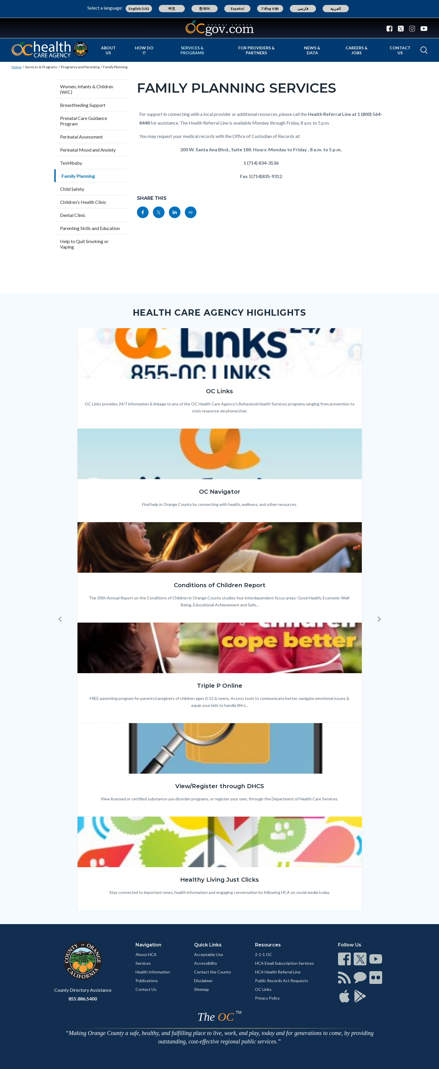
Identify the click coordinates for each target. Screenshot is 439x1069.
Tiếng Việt (270, 8)
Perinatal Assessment (81, 136)
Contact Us (400, 50)
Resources (268, 945)
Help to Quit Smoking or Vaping (84, 243)
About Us (108, 50)
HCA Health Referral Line (278, 971)
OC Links (263, 989)
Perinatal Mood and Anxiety (88, 149)
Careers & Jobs (357, 50)
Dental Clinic (73, 215)
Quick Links (208, 945)
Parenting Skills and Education (90, 228)
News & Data (312, 50)
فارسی (302, 8)
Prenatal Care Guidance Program (83, 120)
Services (143, 963)
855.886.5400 (82, 998)
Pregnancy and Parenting (80, 67)
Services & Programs (192, 50)
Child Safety (72, 189)
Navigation (148, 945)
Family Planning (115, 67)
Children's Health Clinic (83, 202)
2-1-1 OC (263, 954)
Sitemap (201, 989)
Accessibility (205, 963)
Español (237, 8)
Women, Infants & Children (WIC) (86, 89)
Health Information (153, 971)
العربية (335, 8)
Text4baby (71, 163)
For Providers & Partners (256, 50)
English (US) (139, 8)
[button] (60, 619)
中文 (172, 8)
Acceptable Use (208, 954)
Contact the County (212, 971)
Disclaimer (203, 980)
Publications (147, 980)
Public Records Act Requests (281, 980)
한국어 (204, 8)
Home (16, 67)
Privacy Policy (267, 998)
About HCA (146, 954)
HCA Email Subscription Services (284, 963)
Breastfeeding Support (82, 105)
